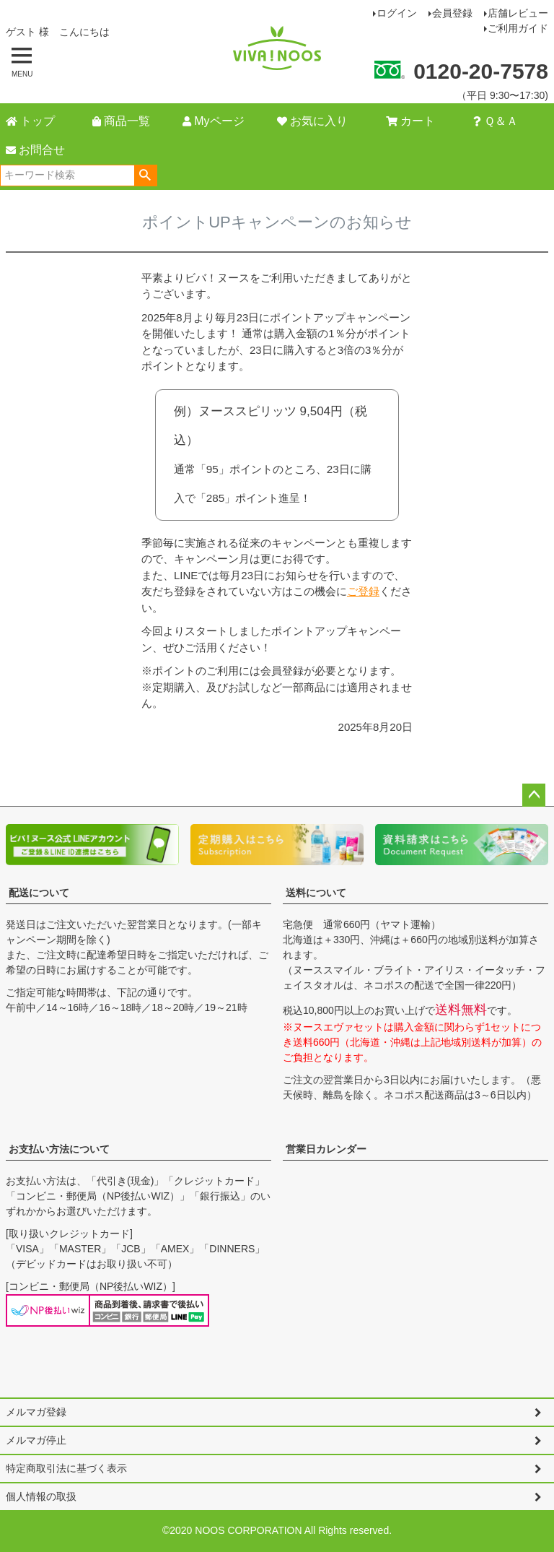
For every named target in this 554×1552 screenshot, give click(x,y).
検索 (145, 175)
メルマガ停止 (36, 1440)
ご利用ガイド (518, 28)
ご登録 (363, 591)
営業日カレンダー (326, 1149)
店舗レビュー (518, 13)
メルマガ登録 (36, 1412)
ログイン (397, 13)
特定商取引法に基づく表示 (66, 1468)
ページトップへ (533, 795)
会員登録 (452, 13)
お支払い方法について (59, 1149)
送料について (316, 892)
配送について (39, 892)
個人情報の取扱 (41, 1496)
